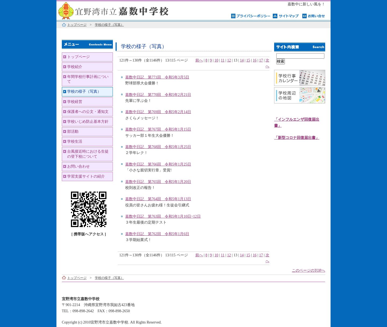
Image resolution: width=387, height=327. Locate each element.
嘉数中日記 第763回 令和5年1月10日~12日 (163, 216)
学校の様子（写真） (109, 25)
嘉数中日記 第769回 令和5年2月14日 (158, 112)
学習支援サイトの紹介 (86, 176)
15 (248, 60)
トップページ (77, 25)
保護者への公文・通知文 (88, 112)
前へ (199, 60)
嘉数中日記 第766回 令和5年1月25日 (158, 164)
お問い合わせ (78, 166)
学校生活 (74, 141)
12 (229, 60)
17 (261, 60)
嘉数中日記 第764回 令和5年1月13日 (158, 199)
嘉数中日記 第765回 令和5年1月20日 (158, 182)
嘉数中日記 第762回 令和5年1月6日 (157, 234)
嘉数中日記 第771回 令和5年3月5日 (157, 77)
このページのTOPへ (308, 270)
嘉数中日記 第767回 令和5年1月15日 (158, 129)
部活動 (72, 132)
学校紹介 (74, 67)
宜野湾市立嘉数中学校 (123, 10)
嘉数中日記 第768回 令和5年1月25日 (158, 147)
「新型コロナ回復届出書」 (296, 138)
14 (242, 60)
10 (216, 60)
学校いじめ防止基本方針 (88, 122)
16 (254, 60)
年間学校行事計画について (88, 79)
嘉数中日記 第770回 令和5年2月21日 (158, 95)
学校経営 (74, 102)
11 (222, 60)
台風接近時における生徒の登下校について (88, 153)
